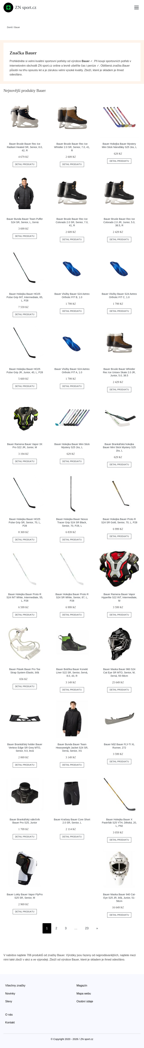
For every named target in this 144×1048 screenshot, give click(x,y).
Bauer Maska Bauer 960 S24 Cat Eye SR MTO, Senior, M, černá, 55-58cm (119, 672)
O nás (9, 1014)
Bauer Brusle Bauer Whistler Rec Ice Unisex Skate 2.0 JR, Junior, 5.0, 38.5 (119, 372)
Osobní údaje (85, 1001)
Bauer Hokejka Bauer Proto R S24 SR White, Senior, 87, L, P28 (72, 597)
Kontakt (10, 1022)
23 (87, 928)
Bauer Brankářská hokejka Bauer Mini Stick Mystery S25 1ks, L (119, 447)
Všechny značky (15, 985)
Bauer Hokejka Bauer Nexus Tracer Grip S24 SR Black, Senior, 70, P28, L (72, 522)
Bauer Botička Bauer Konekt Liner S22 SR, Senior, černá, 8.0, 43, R (72, 672)
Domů (10, 27)
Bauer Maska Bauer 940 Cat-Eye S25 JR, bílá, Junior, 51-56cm (119, 897)
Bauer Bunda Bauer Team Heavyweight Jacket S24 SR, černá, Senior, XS (72, 747)
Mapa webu (84, 993)
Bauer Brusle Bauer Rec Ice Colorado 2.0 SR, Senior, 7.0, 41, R (72, 222)
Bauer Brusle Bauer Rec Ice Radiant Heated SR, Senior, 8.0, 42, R (25, 147)
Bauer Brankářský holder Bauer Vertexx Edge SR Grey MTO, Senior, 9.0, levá (24, 747)
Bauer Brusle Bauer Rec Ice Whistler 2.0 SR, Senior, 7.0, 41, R (72, 147)
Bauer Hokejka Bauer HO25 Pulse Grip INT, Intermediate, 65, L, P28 (24, 297)
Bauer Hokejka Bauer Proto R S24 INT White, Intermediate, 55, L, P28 (24, 597)
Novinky (10, 993)
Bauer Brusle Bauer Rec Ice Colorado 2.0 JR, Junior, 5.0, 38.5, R (119, 222)
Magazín (82, 985)
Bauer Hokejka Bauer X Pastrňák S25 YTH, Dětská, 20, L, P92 (119, 822)
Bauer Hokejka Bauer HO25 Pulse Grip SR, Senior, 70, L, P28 (25, 522)
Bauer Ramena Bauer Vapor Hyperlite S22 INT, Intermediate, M (119, 597)
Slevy (8, 1001)
